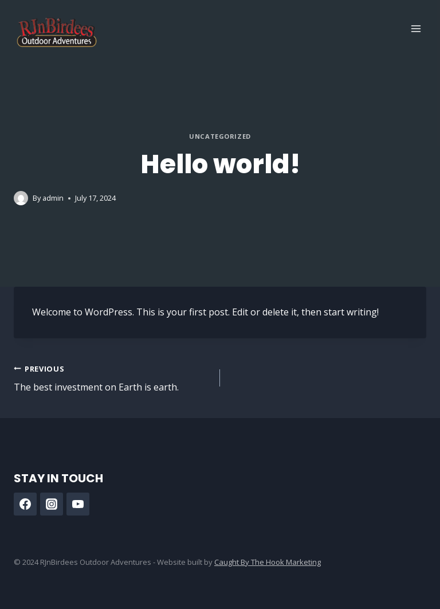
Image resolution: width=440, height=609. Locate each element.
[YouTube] (77, 504)
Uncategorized (219, 136)
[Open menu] (415, 28)
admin (53, 198)
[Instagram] (51, 504)
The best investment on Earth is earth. (112, 377)
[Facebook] (25, 504)
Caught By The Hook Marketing (267, 562)
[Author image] (21, 198)
